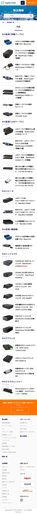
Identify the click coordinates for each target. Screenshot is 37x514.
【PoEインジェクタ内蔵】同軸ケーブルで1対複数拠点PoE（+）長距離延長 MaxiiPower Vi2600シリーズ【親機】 (25, 93)
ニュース (22, 474)
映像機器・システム (7, 435)
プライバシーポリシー (7, 503)
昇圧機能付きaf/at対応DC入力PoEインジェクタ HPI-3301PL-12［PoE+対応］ (25, 307)
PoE (3, 429)
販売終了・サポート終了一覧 (27, 432)
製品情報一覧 (10, 22)
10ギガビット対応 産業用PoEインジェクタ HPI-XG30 (23, 286)
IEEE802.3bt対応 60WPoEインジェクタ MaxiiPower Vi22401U (24, 275)
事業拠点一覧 (5, 494)
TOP (3, 22)
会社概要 (4, 470)
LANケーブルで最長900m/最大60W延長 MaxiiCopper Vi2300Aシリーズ (25, 131)
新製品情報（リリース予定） (8, 446)
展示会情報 (23, 436)
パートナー (4, 488)
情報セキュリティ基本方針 (8, 482)
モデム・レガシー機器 (7, 432)
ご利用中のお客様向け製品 (9, 452)
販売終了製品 (5, 449)
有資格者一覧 (5, 491)
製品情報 (4, 419)
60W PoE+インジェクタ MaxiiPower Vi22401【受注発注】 (24, 330)
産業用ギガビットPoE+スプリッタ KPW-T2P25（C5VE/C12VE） (25, 347)
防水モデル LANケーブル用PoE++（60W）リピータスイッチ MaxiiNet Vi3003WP (25, 212)
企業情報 (4, 463)
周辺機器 (4, 443)
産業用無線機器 (6, 423)
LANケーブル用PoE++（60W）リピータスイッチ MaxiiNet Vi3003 (25, 200)
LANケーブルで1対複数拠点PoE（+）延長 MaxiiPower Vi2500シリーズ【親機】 (25, 157)
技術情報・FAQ (24, 423)
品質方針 (4, 479)
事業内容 (4, 476)
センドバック (23, 425)
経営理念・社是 (6, 473)
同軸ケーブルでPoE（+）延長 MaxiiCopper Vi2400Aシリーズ (25, 67)
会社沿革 (4, 485)
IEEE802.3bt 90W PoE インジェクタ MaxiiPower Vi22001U (24, 263)
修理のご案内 (23, 429)
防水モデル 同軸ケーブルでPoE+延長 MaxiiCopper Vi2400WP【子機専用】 (25, 78)
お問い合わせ (32, 3)
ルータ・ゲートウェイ (7, 425)
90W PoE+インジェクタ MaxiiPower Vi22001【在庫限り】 (24, 318)
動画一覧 (4, 456)
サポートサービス (25, 419)
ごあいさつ (4, 467)
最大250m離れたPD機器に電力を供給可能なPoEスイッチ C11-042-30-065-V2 (25, 169)
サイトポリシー (5, 500)
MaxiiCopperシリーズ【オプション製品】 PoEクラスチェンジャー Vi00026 (25, 391)
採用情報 (4, 497)
